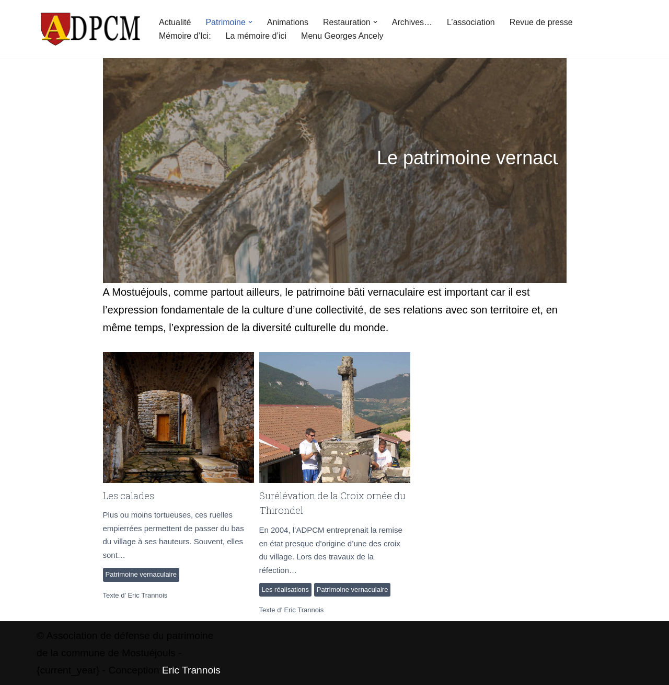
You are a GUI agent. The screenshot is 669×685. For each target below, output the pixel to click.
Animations (287, 22)
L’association (471, 22)
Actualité (175, 22)
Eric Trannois (147, 595)
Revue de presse (541, 22)
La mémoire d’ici (256, 35)
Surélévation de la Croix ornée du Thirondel (334, 417)
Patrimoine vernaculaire (141, 574)
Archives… (412, 22)
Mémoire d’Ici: (185, 35)
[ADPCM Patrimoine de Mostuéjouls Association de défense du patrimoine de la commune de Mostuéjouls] (89, 29)
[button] (250, 22)
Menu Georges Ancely (342, 35)
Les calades (177, 417)
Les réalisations (285, 589)
